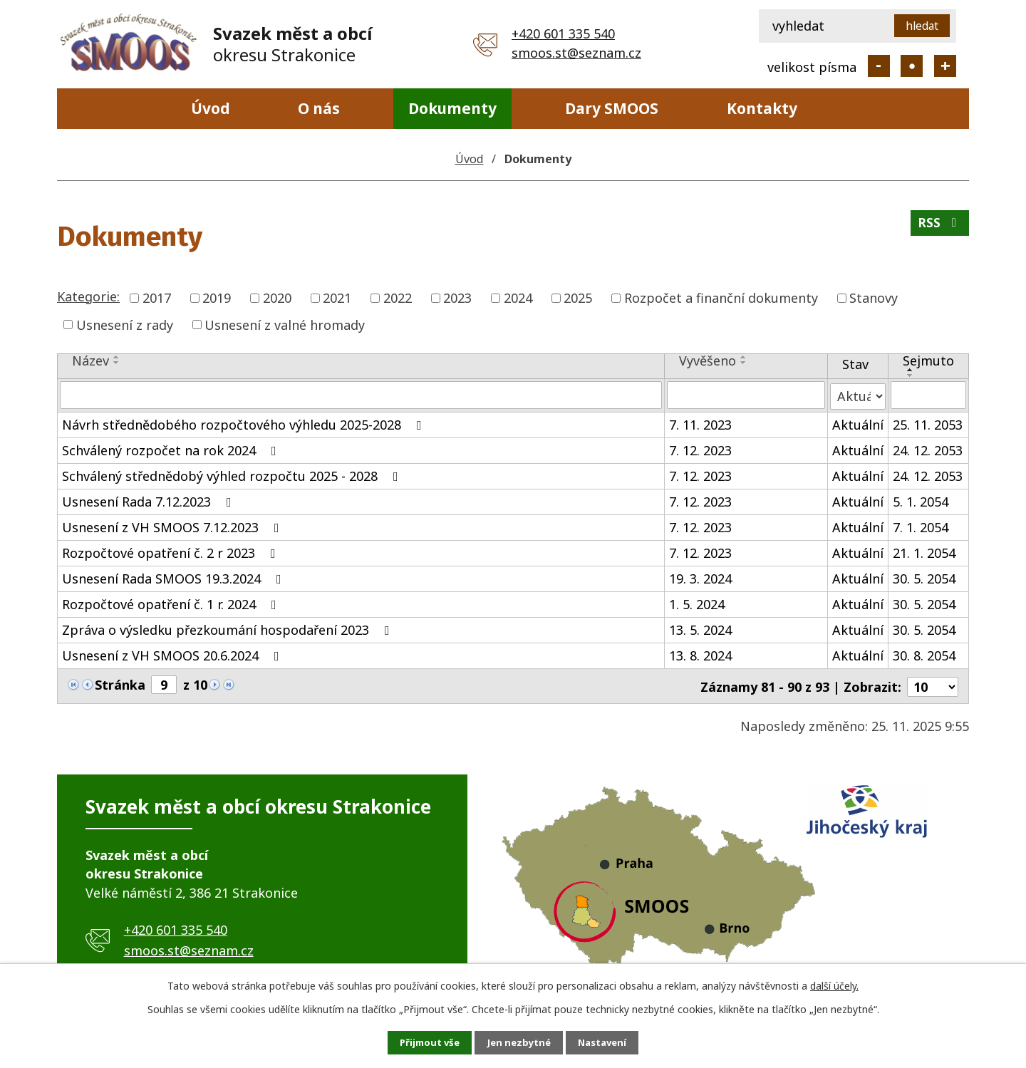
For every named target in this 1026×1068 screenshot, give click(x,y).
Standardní (912, 66)
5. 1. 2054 (920, 500)
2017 (156, 297)
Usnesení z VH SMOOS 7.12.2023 (173, 525)
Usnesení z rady (124, 324)
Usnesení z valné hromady (284, 324)
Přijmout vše (420, 1042)
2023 (457, 297)
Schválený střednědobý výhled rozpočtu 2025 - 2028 (233, 474)
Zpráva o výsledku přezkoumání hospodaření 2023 (228, 628)
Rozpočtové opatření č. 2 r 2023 (171, 551)
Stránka (120, 683)
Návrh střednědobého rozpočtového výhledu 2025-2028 (245, 423)
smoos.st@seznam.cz (576, 52)
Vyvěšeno (707, 360)
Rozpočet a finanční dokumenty (721, 297)
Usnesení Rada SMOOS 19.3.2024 (174, 577)
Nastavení (612, 1042)
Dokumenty (452, 108)
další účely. (834, 984)
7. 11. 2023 (700, 423)
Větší (945, 66)
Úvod (210, 108)
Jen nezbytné (519, 1042)
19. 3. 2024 (700, 577)
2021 (337, 297)
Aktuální (858, 423)
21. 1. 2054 (924, 551)
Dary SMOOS (611, 108)
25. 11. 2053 (928, 423)
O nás (319, 108)
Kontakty (762, 108)
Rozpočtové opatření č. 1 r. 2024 (172, 602)
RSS (939, 226)
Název (90, 360)
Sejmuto (928, 360)
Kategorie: (88, 296)
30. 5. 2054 (924, 577)
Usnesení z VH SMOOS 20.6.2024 (173, 654)
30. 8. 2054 (924, 654)
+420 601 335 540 (563, 33)
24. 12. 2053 (928, 448)
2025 (578, 297)
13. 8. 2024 (700, 654)
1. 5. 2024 (697, 602)
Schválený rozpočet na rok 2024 (172, 448)
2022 (397, 297)
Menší (879, 66)
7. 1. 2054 (920, 525)
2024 (518, 297)
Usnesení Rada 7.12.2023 (149, 500)
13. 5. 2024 (700, 628)
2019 (216, 297)
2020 (277, 297)
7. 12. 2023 (700, 448)
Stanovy (873, 297)
